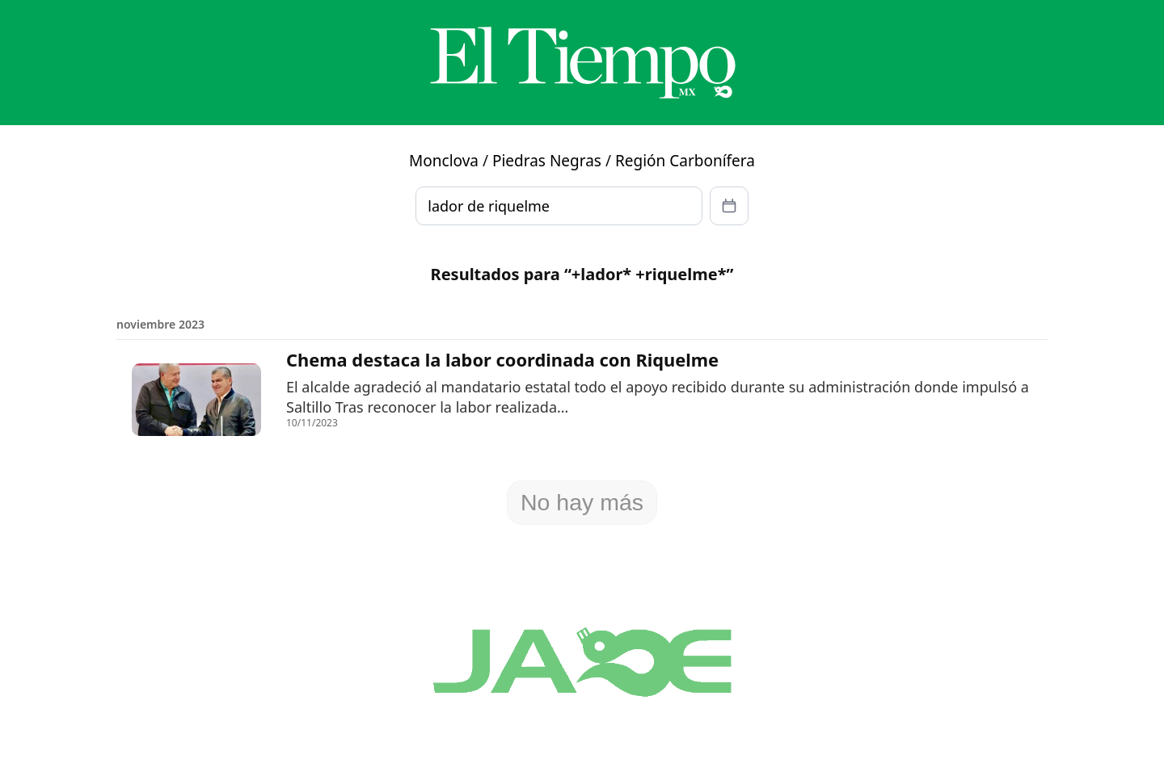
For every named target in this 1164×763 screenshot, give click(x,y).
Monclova (444, 160)
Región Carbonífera (685, 160)
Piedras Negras (546, 160)
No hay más (582, 502)
